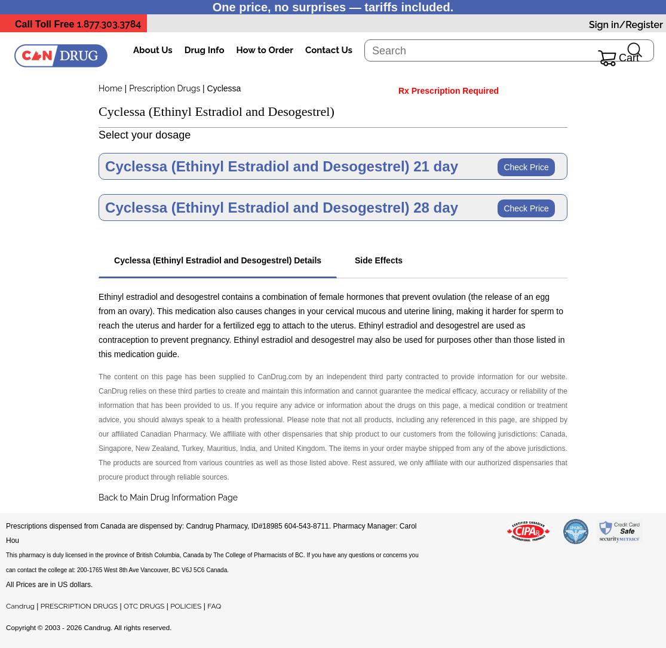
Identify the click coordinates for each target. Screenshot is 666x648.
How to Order (265, 50)
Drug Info (205, 50)
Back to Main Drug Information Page (168, 497)
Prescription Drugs (164, 88)
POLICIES (185, 606)
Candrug (20, 606)
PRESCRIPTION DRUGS (79, 606)
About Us (153, 50)
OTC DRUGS (144, 606)
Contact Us (328, 50)
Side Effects (379, 260)
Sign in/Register (626, 24)
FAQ (214, 606)
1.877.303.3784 (109, 24)
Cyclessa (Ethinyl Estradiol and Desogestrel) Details (217, 260)
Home (110, 88)
